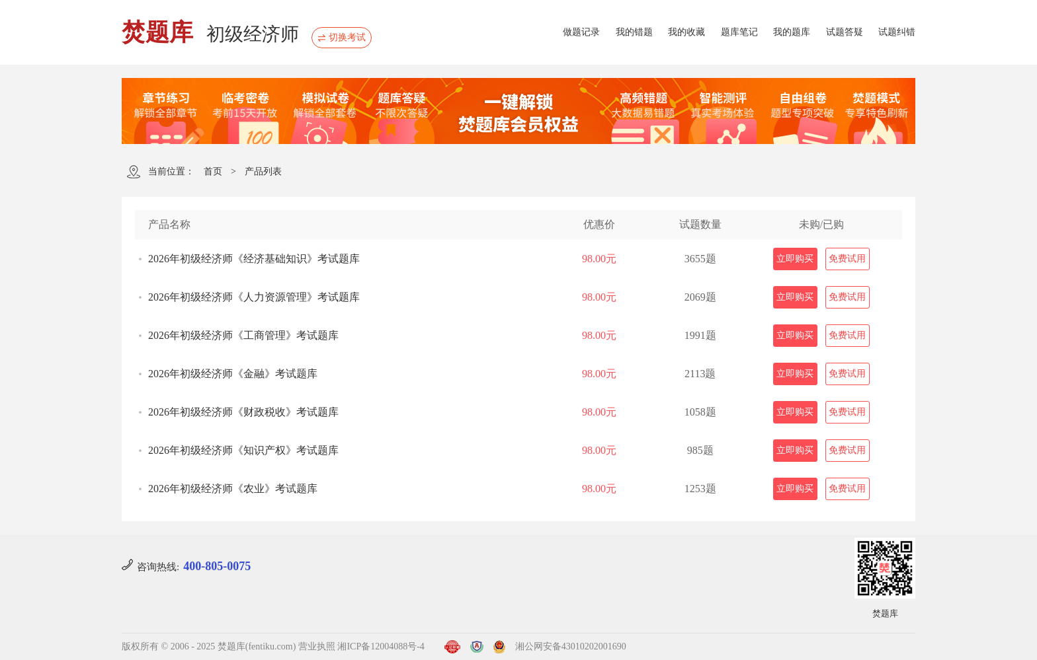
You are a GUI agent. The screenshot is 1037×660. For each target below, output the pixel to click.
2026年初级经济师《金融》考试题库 (232, 373)
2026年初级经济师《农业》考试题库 (232, 488)
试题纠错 (896, 32)
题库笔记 (739, 32)
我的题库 (791, 32)
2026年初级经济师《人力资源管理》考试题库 (254, 297)
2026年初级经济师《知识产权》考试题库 (243, 450)
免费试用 (847, 259)
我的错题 (634, 32)
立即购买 (794, 259)
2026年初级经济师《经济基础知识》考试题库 (254, 258)
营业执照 (316, 646)
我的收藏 (686, 32)
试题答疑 (844, 32)
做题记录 (581, 32)
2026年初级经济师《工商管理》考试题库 (243, 335)
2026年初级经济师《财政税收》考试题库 (243, 412)
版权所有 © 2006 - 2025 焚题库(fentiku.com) (209, 646)
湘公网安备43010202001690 (570, 646)
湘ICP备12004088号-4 (380, 646)
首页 (213, 171)
